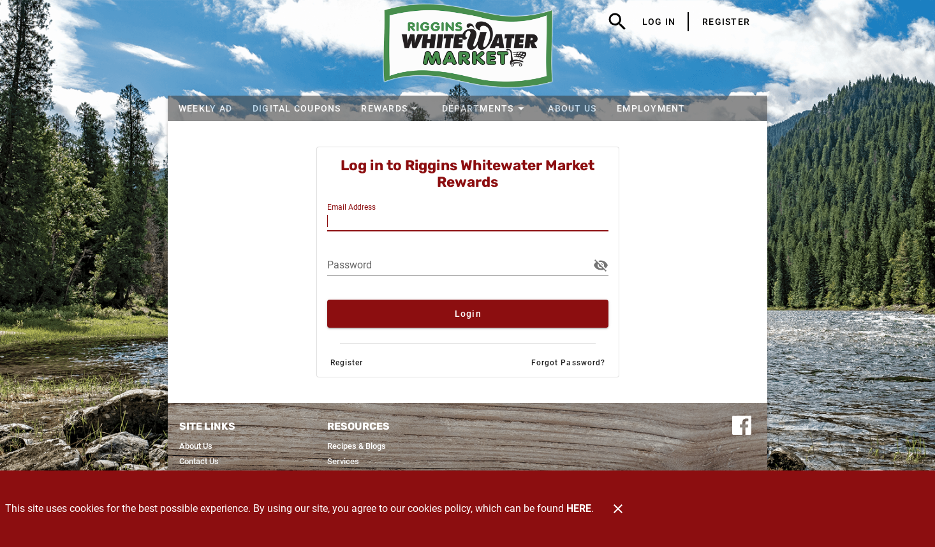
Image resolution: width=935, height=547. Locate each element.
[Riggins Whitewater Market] (468, 48)
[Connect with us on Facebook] (742, 424)
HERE (578, 508)
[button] (391, 108)
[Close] (618, 508)
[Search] (617, 22)
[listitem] (195, 446)
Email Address (351, 207)
